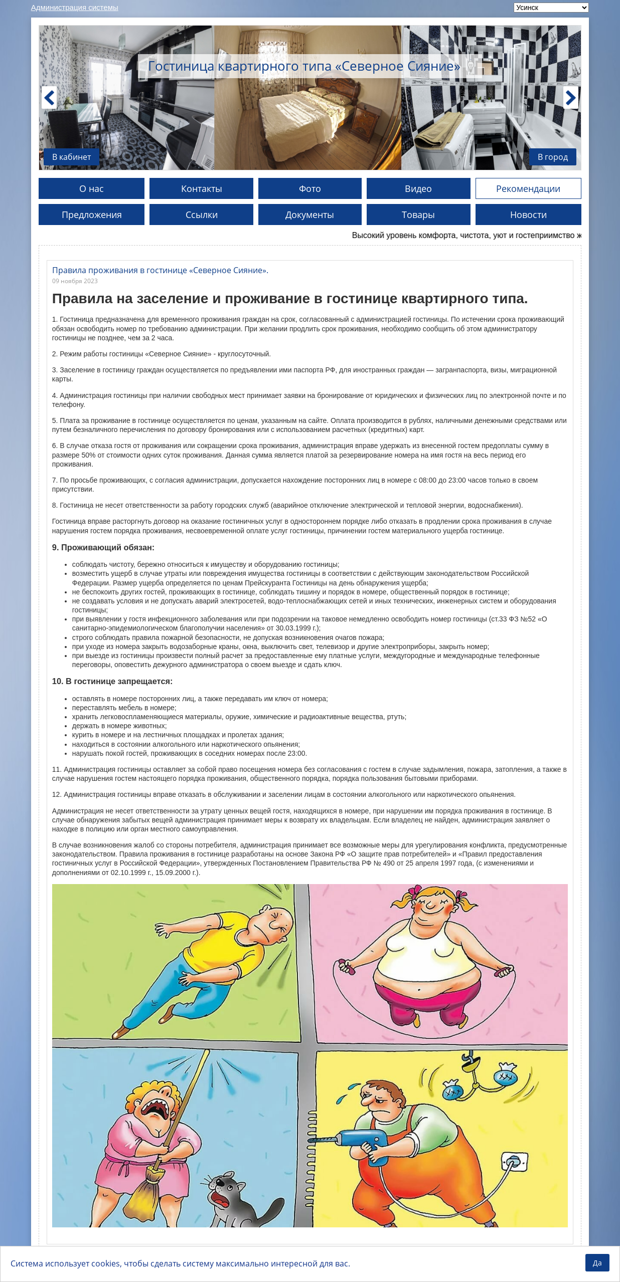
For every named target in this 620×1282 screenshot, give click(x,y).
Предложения (92, 214)
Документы (309, 214)
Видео (418, 188)
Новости (528, 214)
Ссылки (202, 214)
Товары (418, 214)
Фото (310, 188)
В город (553, 156)
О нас (91, 188)
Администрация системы (74, 7)
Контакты (201, 188)
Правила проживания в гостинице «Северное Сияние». (160, 270)
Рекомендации (528, 188)
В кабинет (71, 156)
